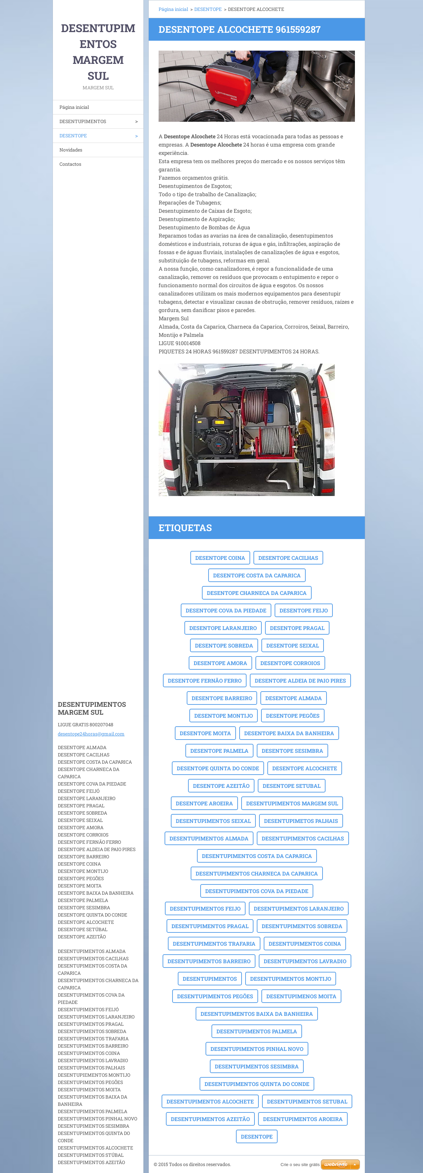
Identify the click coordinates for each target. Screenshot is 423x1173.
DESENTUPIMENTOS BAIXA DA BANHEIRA (257, 1013)
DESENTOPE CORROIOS (290, 662)
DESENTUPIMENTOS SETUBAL (307, 1101)
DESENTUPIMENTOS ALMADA (209, 838)
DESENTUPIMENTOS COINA (305, 943)
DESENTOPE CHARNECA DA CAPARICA (257, 592)
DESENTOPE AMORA (220, 662)
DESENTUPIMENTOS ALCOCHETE (210, 1101)
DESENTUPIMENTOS (82, 121)
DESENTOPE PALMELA (219, 750)
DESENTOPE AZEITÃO (221, 785)
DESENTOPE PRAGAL (297, 627)
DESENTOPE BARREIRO (222, 698)
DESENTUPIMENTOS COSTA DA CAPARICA (257, 855)
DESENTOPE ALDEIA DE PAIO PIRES (300, 680)
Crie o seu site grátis (300, 1164)
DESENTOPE (73, 135)
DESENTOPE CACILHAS (288, 557)
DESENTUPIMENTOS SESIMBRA (257, 1066)
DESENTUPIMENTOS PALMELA (256, 1031)
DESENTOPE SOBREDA (224, 645)
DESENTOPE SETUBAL (292, 785)
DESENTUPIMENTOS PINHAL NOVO (257, 1048)
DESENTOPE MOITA (205, 733)
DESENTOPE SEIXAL (292, 645)
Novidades (70, 150)
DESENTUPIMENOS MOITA (301, 996)
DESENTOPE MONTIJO (223, 715)
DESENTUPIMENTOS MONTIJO (290, 978)
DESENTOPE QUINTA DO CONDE (218, 768)
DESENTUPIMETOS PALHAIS (301, 820)
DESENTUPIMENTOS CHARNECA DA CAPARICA (257, 873)
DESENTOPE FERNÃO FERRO (205, 680)
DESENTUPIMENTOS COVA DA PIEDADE (256, 890)
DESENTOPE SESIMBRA (292, 750)
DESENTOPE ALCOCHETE (304, 768)
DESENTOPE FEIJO (304, 610)
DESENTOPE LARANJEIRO (223, 627)
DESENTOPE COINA (220, 557)
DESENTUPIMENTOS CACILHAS (303, 838)
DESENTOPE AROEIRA (204, 803)
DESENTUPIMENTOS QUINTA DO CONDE (257, 1083)
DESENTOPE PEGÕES (293, 715)
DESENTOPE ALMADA (293, 698)
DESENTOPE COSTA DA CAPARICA (257, 575)
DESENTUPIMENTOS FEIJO (205, 908)
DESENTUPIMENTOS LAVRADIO (305, 961)
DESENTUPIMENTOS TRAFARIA (214, 943)
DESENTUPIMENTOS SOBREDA (302, 926)
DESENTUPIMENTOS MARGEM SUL (292, 803)
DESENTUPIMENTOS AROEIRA (303, 1118)
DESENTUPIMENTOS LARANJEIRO (299, 908)
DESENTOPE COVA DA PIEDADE (226, 610)
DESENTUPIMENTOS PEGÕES (215, 996)
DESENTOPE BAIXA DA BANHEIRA (289, 733)
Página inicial (74, 107)
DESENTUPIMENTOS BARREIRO (209, 961)
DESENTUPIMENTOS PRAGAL (210, 926)
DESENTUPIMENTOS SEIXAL (213, 820)
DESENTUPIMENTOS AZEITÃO (210, 1118)
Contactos (70, 164)
